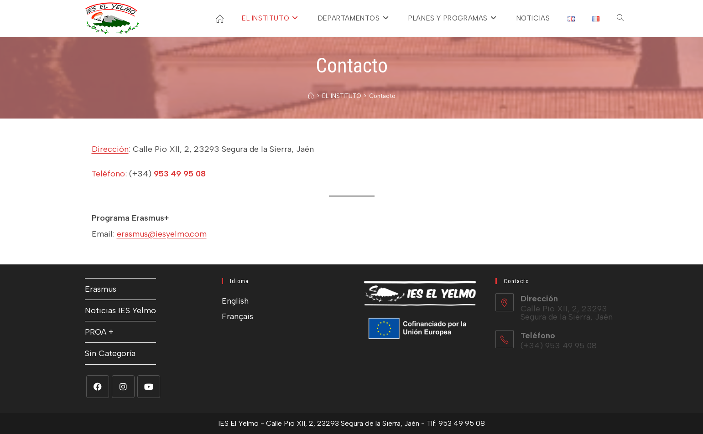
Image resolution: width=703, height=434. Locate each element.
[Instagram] (123, 386)
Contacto (382, 96)
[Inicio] (311, 96)
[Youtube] (148, 386)
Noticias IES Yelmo (120, 310)
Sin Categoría (110, 353)
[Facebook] (97, 386)
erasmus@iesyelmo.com (162, 234)
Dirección (110, 149)
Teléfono (108, 174)
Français (237, 316)
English (235, 301)
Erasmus (100, 289)
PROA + (99, 332)
